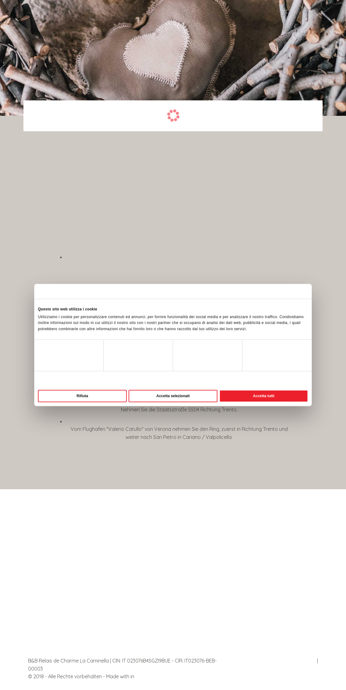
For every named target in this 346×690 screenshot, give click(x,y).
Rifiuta (82, 396)
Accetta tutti (263, 396)
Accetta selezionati (173, 396)
